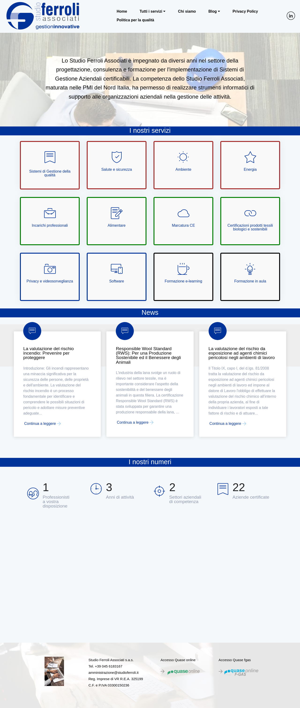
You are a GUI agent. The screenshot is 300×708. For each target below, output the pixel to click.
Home (122, 11)
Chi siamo (187, 11)
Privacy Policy (245, 11)
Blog (212, 11)
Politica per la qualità (135, 20)
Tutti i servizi (150, 11)
